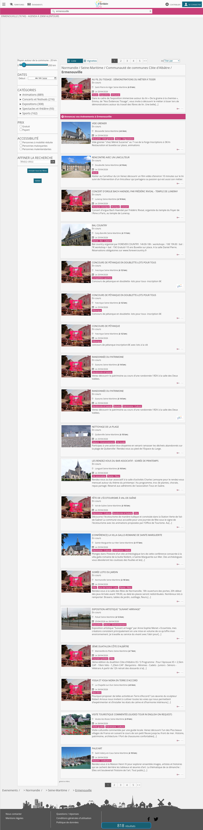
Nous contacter (14, 813)
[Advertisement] (101, 37)
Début (22, 78)
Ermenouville (83, 790)
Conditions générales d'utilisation (73, 818)
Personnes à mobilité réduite (37, 143)
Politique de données (67, 822)
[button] (37, 172)
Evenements (10, 790)
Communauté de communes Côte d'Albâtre (138, 67)
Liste (72, 60)
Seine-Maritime (92, 67)
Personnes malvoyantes (34, 146)
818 (126, 825)
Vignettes (90, 60)
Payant (26, 130)
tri (162, 60)
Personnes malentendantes (36, 149)
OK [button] (52, 162)
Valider (38, 181)
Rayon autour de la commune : (33, 60)
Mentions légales (14, 818)
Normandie (69, 67)
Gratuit (26, 127)
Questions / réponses (67, 813)
